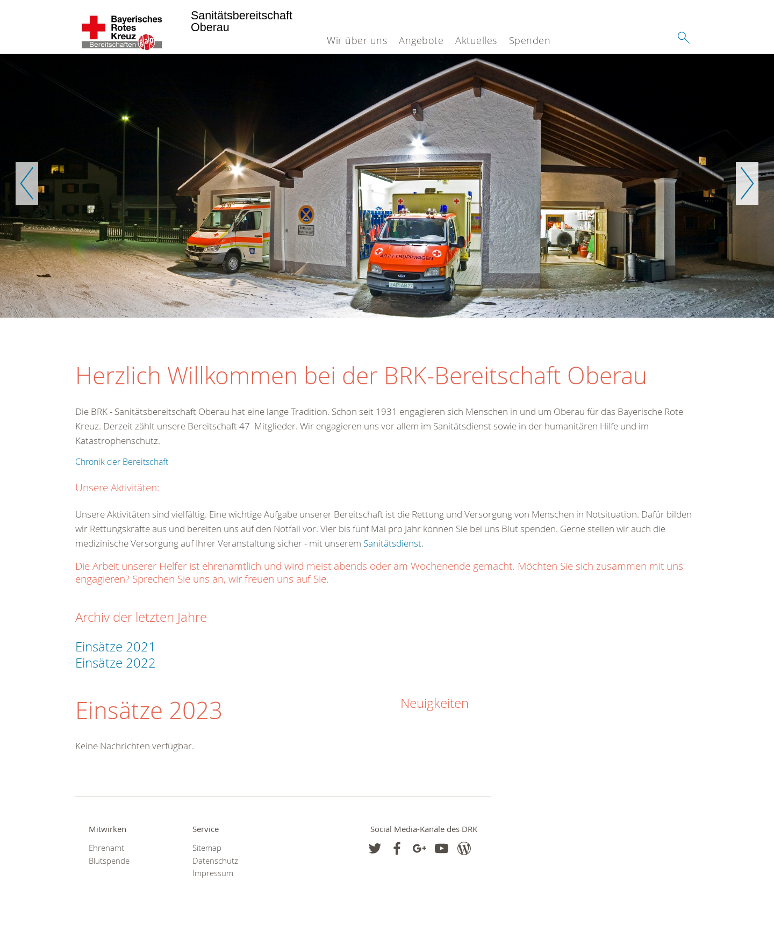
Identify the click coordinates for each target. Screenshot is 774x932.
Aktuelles (476, 40)
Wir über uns (357, 40)
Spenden (530, 40)
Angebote (421, 40)
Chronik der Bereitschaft (121, 462)
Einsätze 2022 (117, 662)
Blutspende (109, 861)
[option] (387, 186)
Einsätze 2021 (115, 646)
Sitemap (206, 848)
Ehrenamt (106, 848)
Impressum (212, 873)
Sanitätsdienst (392, 543)
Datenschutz (215, 861)
